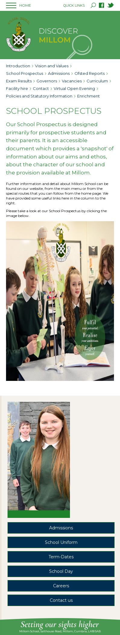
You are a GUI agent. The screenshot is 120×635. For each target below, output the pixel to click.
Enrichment (88, 96)
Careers (61, 586)
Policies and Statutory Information (39, 96)
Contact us (61, 600)
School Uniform (61, 542)
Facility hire (17, 88)
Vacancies (72, 80)
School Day (61, 571)
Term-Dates (61, 557)
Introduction (18, 65)
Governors (46, 80)
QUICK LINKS (74, 5)
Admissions (59, 73)
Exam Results (19, 80)
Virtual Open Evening (74, 88)
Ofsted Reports (89, 73)
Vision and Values (51, 65)
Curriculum (97, 80)
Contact (41, 88)
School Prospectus (24, 73)
